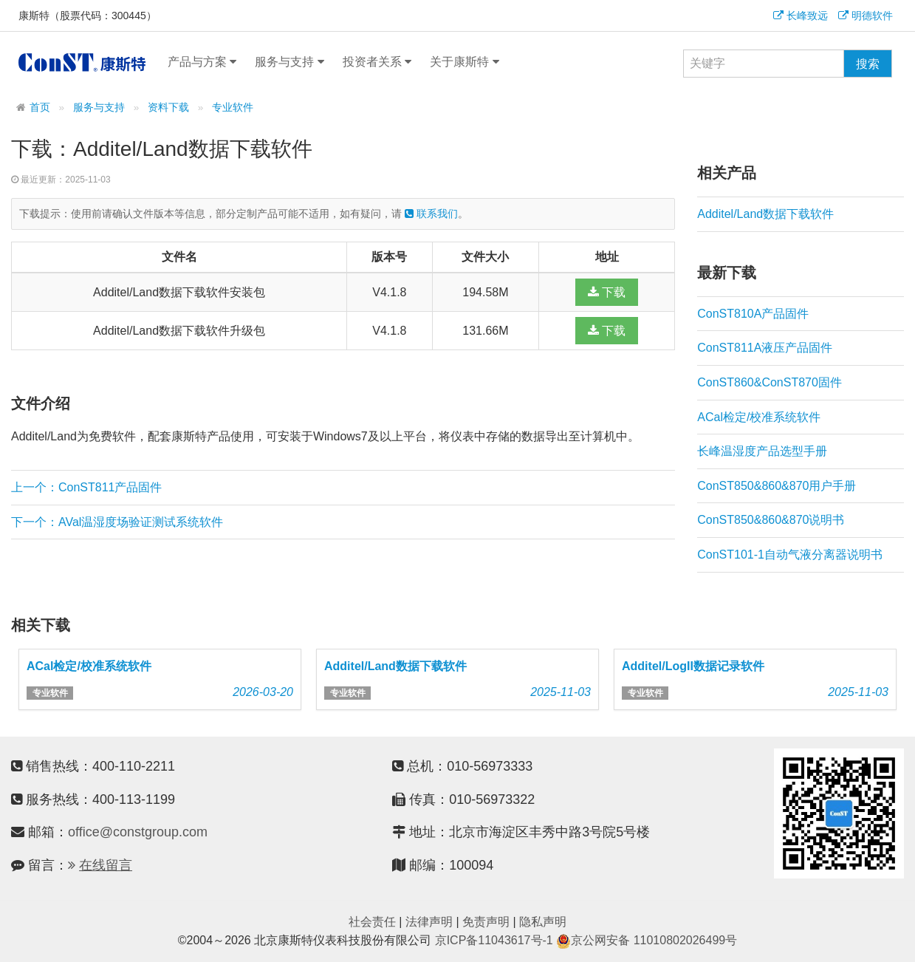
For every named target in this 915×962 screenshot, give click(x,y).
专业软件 (232, 107)
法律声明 (429, 921)
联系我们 (431, 213)
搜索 (868, 64)
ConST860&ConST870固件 (769, 382)
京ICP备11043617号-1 (494, 940)
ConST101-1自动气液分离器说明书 (790, 554)
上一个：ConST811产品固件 (86, 487)
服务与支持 (289, 62)
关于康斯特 (464, 62)
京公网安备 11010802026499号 (646, 940)
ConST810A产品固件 (753, 313)
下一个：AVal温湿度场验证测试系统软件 (117, 522)
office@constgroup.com (138, 832)
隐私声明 (542, 921)
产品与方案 (202, 62)
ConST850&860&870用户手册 (776, 486)
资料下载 (168, 107)
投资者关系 (377, 62)
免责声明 (486, 921)
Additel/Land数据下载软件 (765, 214)
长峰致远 (800, 15)
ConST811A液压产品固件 (764, 347)
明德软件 (865, 15)
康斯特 (81, 62)
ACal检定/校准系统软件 (758, 417)
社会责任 (372, 921)
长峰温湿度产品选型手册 (762, 451)
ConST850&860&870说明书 (770, 520)
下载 (607, 292)
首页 (40, 107)
